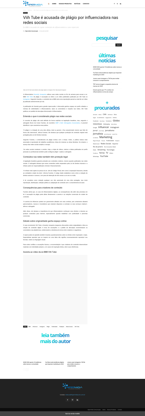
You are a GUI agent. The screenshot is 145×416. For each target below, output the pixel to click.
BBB (30, 326)
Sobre (54, 4)
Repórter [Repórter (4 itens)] (115, 144)
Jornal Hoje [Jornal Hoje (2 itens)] (101, 130)
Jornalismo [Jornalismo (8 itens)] (109, 130)
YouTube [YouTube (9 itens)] (104, 156)
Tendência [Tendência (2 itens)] (95, 153)
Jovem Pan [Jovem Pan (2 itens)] (114, 134)
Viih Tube (77, 326)
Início (24, 10)
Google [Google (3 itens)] (95, 127)
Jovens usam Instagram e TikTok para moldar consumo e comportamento (76, 364)
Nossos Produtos (65, 4)
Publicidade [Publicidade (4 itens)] (110, 140)
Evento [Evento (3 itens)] (115, 117)
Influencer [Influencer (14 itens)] (103, 127)
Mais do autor (55, 342)
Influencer (35, 326)
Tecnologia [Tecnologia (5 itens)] (110, 150)
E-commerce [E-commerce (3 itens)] (100, 117)
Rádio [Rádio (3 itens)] (94, 150)
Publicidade (54, 326)
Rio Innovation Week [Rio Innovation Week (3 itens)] (110, 147)
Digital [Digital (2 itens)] (94, 117)
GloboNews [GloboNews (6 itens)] (97, 124)
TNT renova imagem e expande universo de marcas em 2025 (105, 85)
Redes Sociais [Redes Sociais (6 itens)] (106, 144)
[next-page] (27, 369)
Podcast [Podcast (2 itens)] (103, 140)
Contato (86, 4)
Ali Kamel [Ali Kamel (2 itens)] (95, 114)
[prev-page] (24, 369)
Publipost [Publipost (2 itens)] (117, 140)
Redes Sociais (69, 326)
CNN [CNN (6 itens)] (104, 114)
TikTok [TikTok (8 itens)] (102, 153)
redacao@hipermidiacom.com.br (75, 395)
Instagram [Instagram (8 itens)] (114, 127)
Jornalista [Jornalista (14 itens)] (98, 134)
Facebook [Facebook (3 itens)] (95, 121)
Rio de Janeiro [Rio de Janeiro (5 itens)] (98, 147)
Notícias (77, 4)
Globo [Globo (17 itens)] (116, 121)
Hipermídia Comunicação (31, 31)
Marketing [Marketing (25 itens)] (105, 137)
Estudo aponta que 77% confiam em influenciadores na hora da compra (103, 91)
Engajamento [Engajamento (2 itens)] (109, 117)
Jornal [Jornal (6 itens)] (95, 130)
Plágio (48, 326)
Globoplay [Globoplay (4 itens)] (106, 124)
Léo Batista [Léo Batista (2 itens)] (95, 137)
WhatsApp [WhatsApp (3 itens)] (96, 156)
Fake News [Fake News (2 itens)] (102, 121)
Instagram (42, 326)
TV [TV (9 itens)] (107, 153)
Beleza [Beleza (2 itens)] (100, 114)
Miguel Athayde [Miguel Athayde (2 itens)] (96, 140)
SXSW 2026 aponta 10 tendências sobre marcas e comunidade (107, 68)
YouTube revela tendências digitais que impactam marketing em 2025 (107, 73)
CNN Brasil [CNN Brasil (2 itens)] (110, 114)
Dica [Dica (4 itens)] (115, 114)
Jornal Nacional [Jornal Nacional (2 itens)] (107, 134)
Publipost (61, 326)
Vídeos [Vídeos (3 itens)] (111, 153)
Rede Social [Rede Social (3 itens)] (96, 144)
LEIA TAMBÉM (55, 336)
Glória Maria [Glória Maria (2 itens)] (114, 124)
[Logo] (33, 3)
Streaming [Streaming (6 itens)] (101, 150)
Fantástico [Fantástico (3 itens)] (109, 121)
